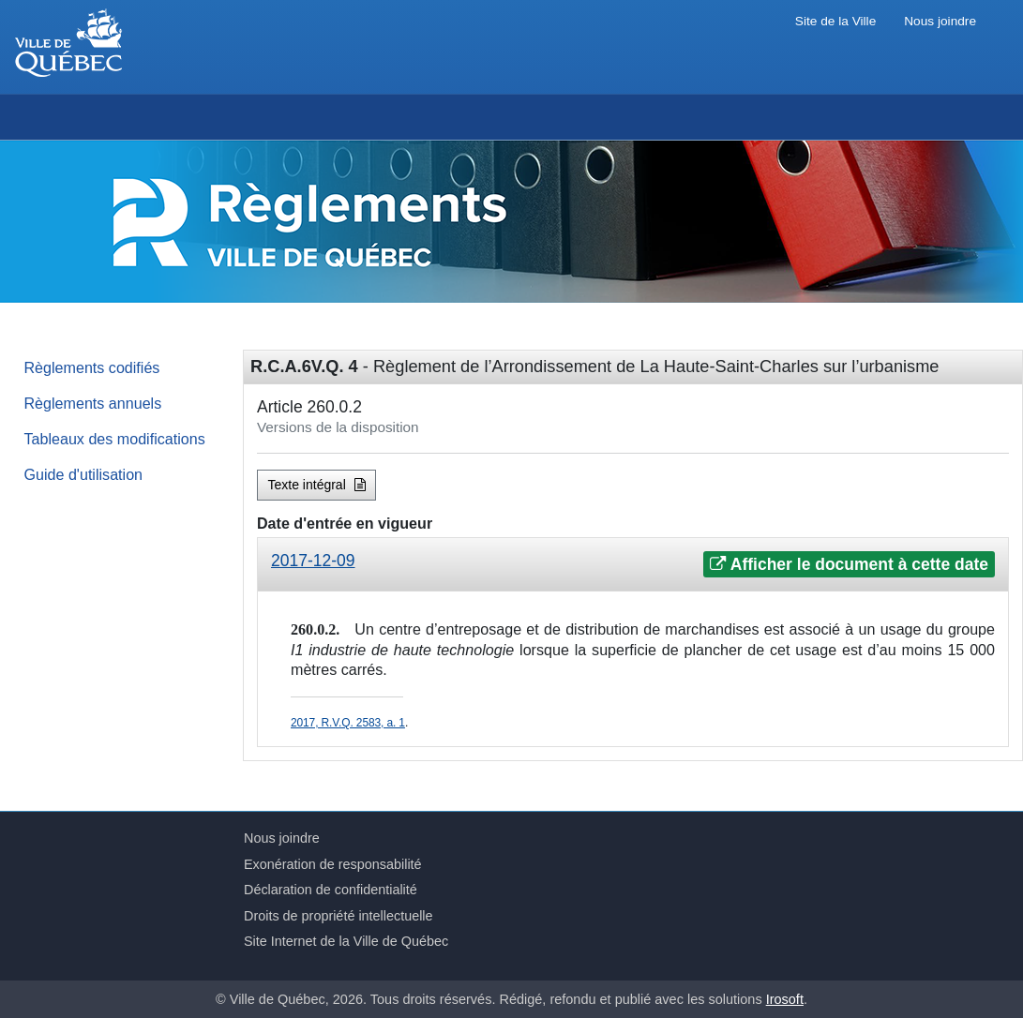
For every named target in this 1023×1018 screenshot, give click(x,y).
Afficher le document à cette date (849, 564)
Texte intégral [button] (317, 484)
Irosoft (785, 999)
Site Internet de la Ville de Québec (346, 941)
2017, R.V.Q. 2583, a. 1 (348, 722)
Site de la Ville (835, 21)
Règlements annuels (93, 403)
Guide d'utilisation (83, 474)
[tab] (633, 564)
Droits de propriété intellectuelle (338, 915)
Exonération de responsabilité (333, 864)
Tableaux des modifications (114, 438)
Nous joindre (940, 21)
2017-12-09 (313, 560)
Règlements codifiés (92, 367)
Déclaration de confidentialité (330, 889)
